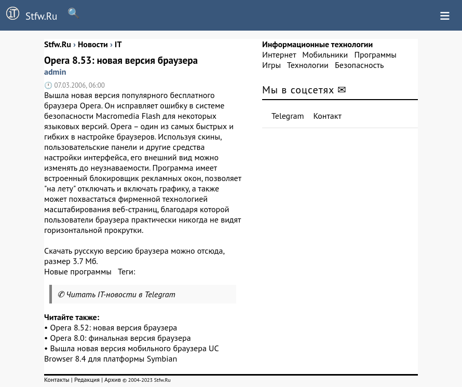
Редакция (87, 379)
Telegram (287, 115)
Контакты (57, 379)
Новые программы (78, 271)
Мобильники (325, 54)
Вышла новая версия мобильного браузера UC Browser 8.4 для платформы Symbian (131, 353)
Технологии (308, 65)
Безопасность (359, 65)
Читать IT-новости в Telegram (120, 294)
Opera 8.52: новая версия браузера (114, 327)
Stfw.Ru (28, 14)
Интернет (279, 54)
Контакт (328, 115)
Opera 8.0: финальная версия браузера (120, 338)
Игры (271, 65)
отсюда (210, 250)
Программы (375, 54)
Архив (112, 379)
